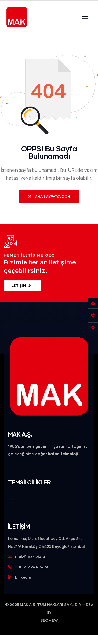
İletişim (18, 285)
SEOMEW (49, 620)
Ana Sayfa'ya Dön (49, 196)
